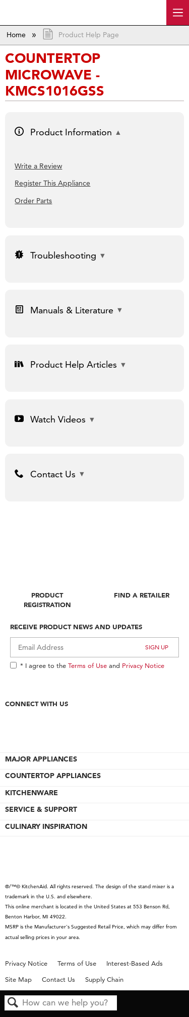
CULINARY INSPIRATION (46, 826)
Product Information (63, 132)
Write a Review (38, 166)
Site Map (18, 979)
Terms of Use (87, 665)
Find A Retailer (141, 595)
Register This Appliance (52, 183)
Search (13, 1003)
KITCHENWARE (31, 792)
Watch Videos (50, 419)
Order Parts (33, 200)
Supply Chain (104, 979)
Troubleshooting (55, 255)
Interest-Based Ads (134, 963)
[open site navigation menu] (177, 12)
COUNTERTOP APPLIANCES (53, 775)
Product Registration (47, 599)
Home (17, 34)
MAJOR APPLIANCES (41, 759)
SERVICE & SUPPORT (41, 809)
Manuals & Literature (64, 310)
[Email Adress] (94, 647)
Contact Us (45, 474)
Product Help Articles (65, 364)
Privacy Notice (143, 665)
